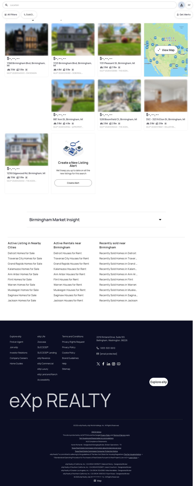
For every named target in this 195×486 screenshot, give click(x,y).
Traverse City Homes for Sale (25, 258)
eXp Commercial (45, 363)
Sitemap (66, 369)
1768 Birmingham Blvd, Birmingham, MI (26, 64)
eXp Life (41, 336)
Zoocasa (41, 342)
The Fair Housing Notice (132, 454)
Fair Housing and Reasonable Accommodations (96, 438)
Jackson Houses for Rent (68, 300)
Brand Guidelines (70, 358)
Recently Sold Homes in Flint (116, 279)
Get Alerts (183, 14)
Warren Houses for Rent (68, 284)
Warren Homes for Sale (21, 284)
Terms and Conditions (72, 336)
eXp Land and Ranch (47, 374)
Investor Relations (18, 353)
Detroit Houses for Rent (68, 253)
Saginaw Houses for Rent (68, 295)
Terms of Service (120, 435)
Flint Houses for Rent (66, 279)
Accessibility (43, 380)
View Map (166, 50)
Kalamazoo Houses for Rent (70, 269)
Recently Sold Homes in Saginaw (118, 295)
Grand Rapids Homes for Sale (25, 263)
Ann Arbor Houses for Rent (69, 274)
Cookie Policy (68, 353)
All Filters (11, 14)
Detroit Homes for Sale (21, 253)
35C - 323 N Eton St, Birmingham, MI (165, 119)
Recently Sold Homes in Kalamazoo (118, 269)
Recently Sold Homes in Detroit (117, 253)
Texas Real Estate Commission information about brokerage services (96, 448)
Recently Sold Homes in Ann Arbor (118, 274)
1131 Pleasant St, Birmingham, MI (117, 63)
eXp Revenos (43, 358)
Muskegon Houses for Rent (70, 290)
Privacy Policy (68, 347)
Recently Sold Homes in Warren (118, 284)
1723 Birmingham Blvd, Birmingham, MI (72, 64)
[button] (96, 219)
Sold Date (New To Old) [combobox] (30, 14)
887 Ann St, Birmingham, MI (68, 119)
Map (98, 480)
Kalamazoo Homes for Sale (23, 269)
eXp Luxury (42, 369)
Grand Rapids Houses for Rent (71, 263)
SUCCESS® (42, 347)
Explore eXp (15, 336)
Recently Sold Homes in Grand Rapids (118, 263)
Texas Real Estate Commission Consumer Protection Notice (96, 451)
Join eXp (14, 347)
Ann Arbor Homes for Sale (23, 274)
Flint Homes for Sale (20, 279)
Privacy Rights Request (73, 342)
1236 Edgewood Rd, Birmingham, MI (26, 173)
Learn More (133, 457)
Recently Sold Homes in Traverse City (118, 258)
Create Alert (73, 182)
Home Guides (16, 363)
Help (64, 363)
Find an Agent (16, 342)
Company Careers (19, 358)
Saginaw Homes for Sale (22, 295)
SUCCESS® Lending (47, 353)
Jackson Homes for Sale (22, 300)
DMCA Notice (96, 432)
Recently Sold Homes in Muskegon (118, 290)
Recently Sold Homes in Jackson (118, 300)
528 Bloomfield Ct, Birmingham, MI (118, 119)
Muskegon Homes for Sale (23, 290)
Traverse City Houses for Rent (71, 258)
